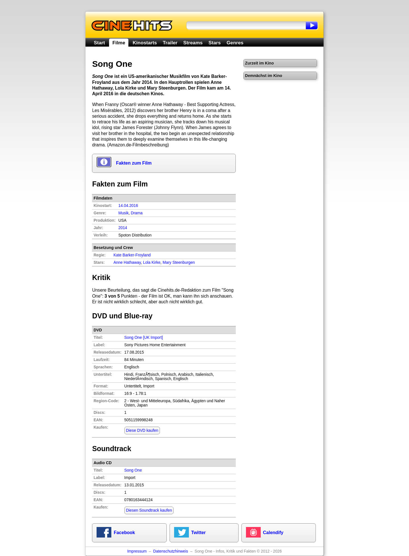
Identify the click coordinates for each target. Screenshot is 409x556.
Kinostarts (145, 42)
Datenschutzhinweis (170, 551)
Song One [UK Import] (143, 337)
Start (99, 42)
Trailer (170, 42)
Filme (118, 42)
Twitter (198, 532)
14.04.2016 (128, 206)
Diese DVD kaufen (142, 430)
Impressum (137, 551)
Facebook (124, 532)
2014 (122, 228)
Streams (193, 42)
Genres (235, 42)
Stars (214, 42)
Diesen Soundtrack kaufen (149, 510)
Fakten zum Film (133, 163)
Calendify (273, 532)
